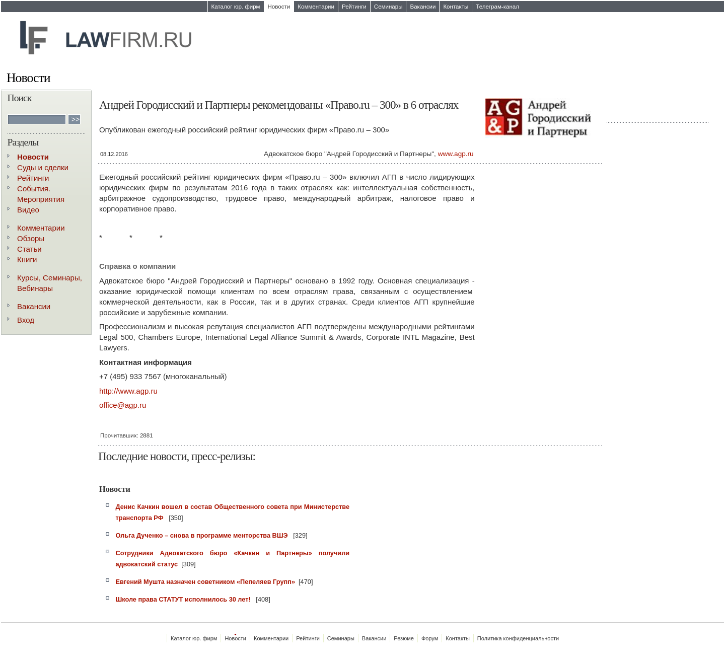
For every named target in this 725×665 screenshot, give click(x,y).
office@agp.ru (122, 405)
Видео (28, 209)
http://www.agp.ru (128, 391)
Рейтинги (354, 7)
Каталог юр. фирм (235, 7)
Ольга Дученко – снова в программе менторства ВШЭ (202, 535)
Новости (279, 7)
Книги (27, 259)
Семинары (388, 7)
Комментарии (316, 7)
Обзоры (30, 238)
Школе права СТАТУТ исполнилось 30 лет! (183, 599)
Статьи (29, 249)
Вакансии (423, 7)
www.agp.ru (456, 154)
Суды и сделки (42, 167)
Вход (25, 320)
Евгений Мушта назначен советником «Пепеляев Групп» (205, 581)
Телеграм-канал (497, 7)
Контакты (455, 7)
